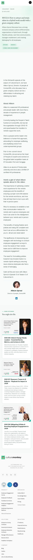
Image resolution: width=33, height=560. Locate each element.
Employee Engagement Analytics (7, 504)
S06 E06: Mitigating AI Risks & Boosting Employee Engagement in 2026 (16, 426)
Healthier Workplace (6, 540)
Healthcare (20, 534)
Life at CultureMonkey (7, 557)
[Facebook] (2, 474)
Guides (3, 551)
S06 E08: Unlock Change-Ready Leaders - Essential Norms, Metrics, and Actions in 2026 (15, 340)
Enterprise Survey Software (6, 523)
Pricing (19, 501)
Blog (2, 548)
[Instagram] (15, 474)
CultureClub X (5, 9)
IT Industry (20, 522)
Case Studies (21, 498)
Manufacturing (21, 531)
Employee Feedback (6, 498)
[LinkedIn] (11, 474)
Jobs (2, 554)
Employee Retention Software (6, 531)
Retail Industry (21, 528)
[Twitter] (6, 474)
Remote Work (5, 538)
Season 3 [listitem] (13, 44)
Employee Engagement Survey (7, 494)
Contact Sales (21, 505)
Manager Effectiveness (7, 535)
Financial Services (22, 525)
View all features (6, 513)
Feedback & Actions (6, 500)
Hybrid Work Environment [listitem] (10, 48)
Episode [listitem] (5, 44)
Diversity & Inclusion (6, 527)
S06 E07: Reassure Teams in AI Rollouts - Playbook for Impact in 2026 (15, 381)
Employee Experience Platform (7, 509)
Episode (12, 9)
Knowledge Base (22, 496)
